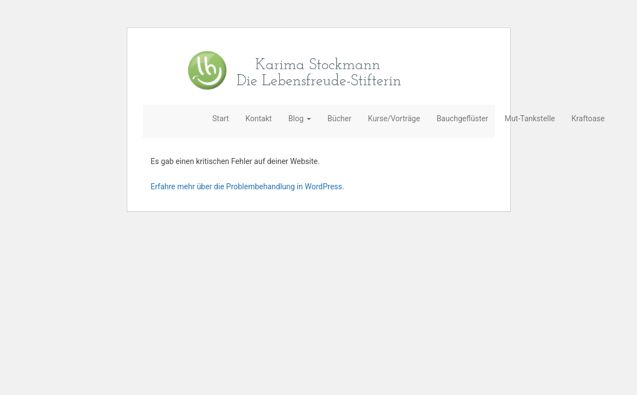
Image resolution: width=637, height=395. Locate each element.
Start (220, 118)
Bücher (340, 118)
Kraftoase (588, 118)
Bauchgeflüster (462, 118)
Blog (299, 118)
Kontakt (258, 118)
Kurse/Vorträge (394, 118)
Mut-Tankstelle (530, 118)
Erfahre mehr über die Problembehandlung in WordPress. (248, 186)
